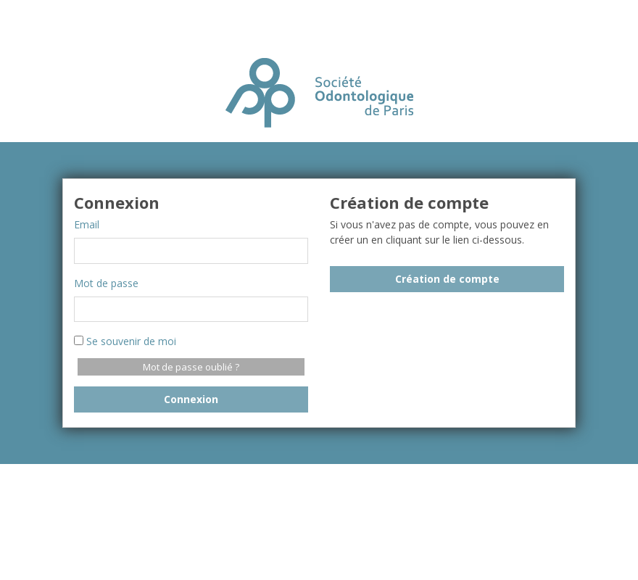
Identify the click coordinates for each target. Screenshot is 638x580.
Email (86, 224)
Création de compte (447, 279)
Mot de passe (106, 283)
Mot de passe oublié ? (191, 366)
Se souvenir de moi (125, 341)
